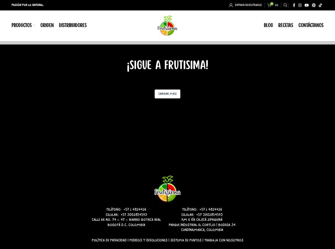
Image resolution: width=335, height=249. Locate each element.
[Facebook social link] (294, 5)
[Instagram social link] (300, 5)
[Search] (284, 5)
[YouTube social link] (306, 5)
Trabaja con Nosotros (223, 240)
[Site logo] (167, 25)
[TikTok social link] (320, 5)
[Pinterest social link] (313, 5)
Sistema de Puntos (186, 240)
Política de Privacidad (109, 240)
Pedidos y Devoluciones (149, 240)
